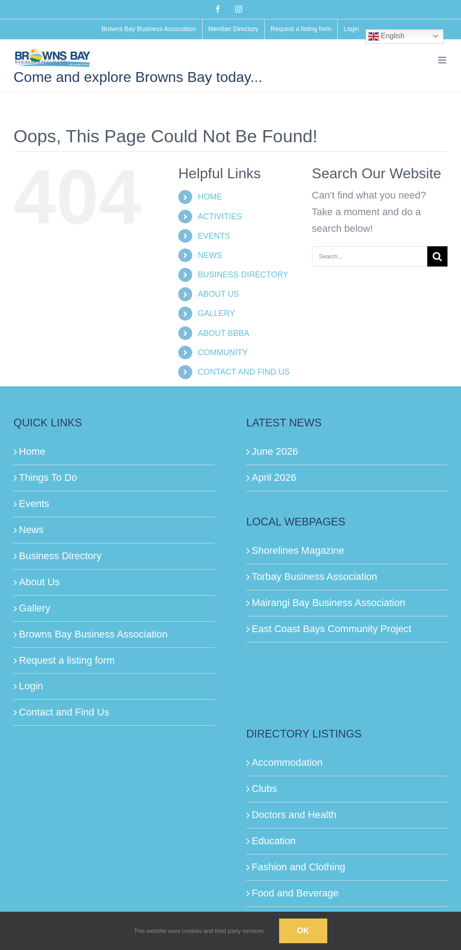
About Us (39, 582)
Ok (303, 930)
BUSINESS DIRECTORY (243, 274)
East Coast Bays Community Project (331, 628)
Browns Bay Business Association (93, 634)
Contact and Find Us (64, 712)
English (386, 36)
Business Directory (60, 555)
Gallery (34, 608)
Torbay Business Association (314, 576)
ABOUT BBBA (223, 333)
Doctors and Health (294, 814)
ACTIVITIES (220, 216)
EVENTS (214, 235)
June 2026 (275, 451)
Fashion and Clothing (298, 867)
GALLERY (216, 313)
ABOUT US (218, 294)
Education (274, 840)
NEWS (210, 255)
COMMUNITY (223, 352)
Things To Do (48, 477)
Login (31, 686)
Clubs (264, 788)
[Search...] (369, 256)
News (31, 529)
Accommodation (287, 762)
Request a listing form (67, 660)
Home (32, 451)
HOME (210, 196)
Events (34, 503)
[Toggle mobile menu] (442, 60)
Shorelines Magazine (298, 550)
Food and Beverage (295, 893)
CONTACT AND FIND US (243, 371)
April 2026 (274, 477)
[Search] (437, 256)
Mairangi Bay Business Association (328, 602)
